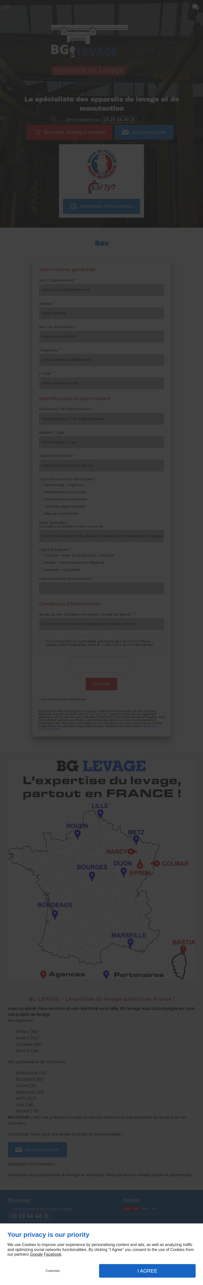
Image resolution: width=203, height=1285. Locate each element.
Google (36, 1254)
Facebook (52, 1254)
